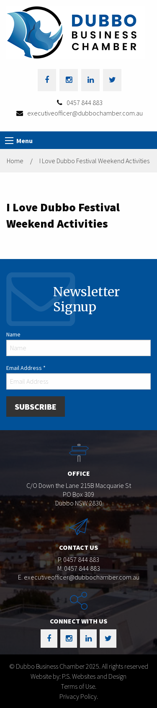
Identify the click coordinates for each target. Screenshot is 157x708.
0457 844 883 (85, 102)
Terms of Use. (78, 686)
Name (13, 334)
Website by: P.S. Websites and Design (78, 676)
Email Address (26, 368)
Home (15, 160)
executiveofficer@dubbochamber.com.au (85, 113)
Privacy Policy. (78, 696)
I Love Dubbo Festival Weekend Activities (94, 160)
